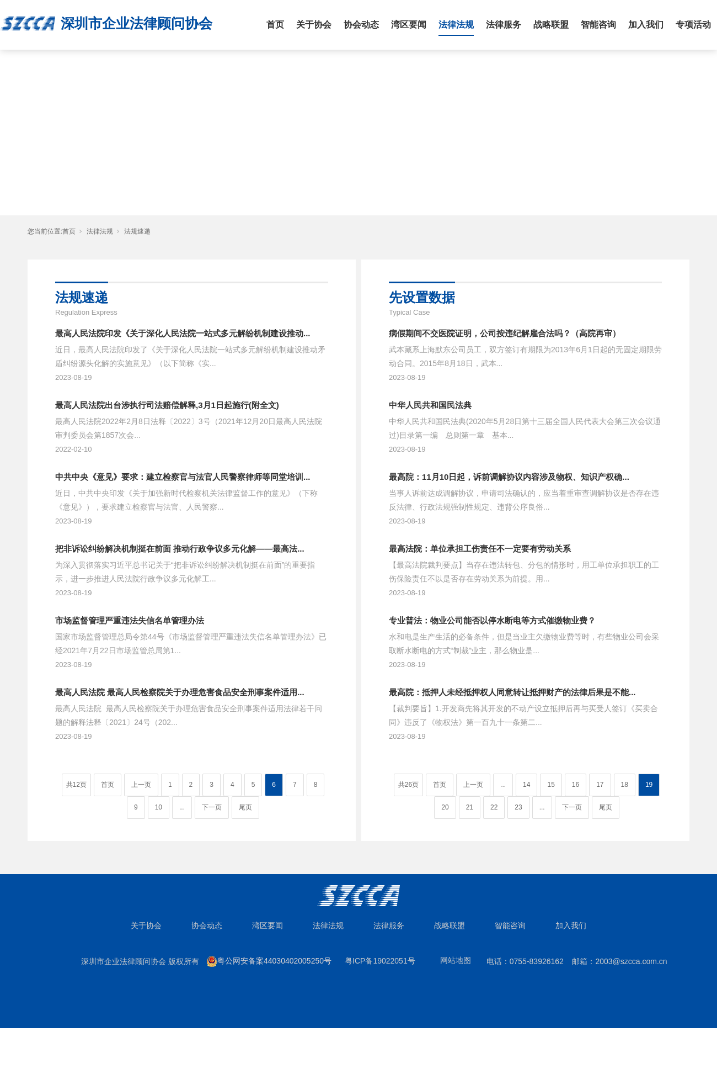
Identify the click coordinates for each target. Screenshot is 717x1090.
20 (444, 807)
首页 (275, 24)
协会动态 (361, 24)
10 (158, 807)
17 (599, 785)
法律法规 (456, 24)
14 (526, 785)
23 (518, 807)
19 (648, 785)
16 (575, 785)
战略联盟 (551, 24)
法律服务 (503, 24)
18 (624, 785)
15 (550, 785)
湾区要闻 (408, 24)
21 (469, 807)
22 (493, 807)
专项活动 (693, 24)
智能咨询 (598, 24)
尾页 (245, 807)
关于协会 (313, 24)
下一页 (212, 807)
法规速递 (137, 231)
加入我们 (646, 24)
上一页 (141, 785)
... (182, 807)
